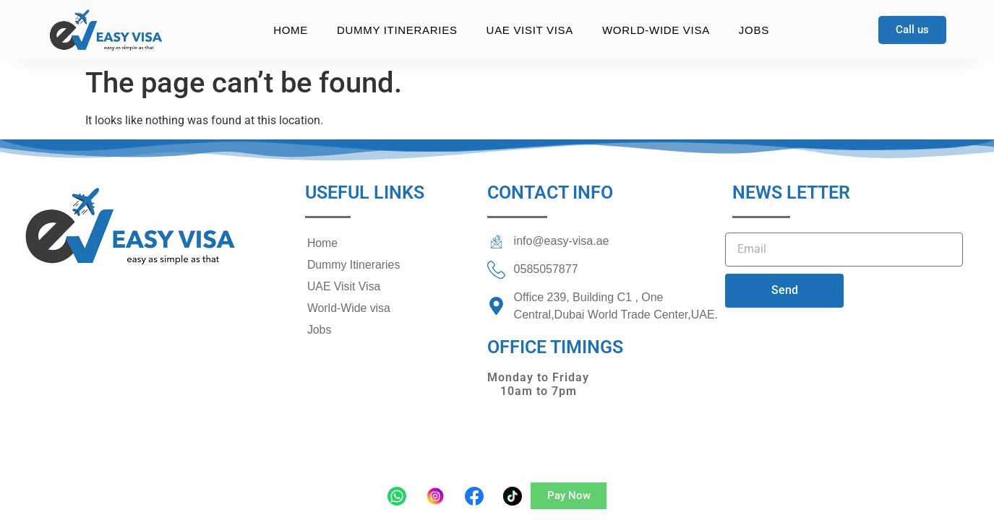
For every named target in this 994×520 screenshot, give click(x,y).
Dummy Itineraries (397, 30)
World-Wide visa (656, 30)
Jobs (754, 30)
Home (290, 30)
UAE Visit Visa (530, 30)
